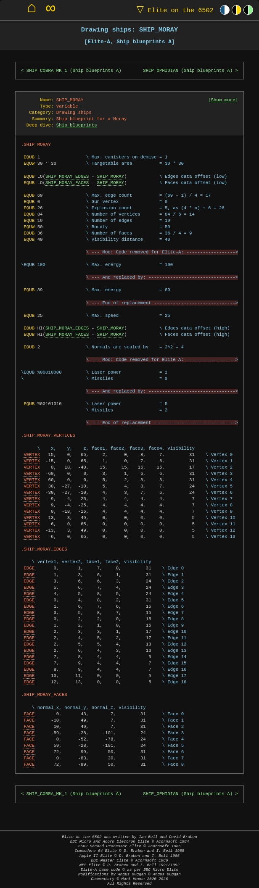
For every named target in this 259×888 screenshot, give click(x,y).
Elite (173, 9)
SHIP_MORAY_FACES (67, 183)
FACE (29, 714)
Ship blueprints (76, 125)
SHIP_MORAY (110, 176)
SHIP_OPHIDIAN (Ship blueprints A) (188, 71)
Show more (223, 100)
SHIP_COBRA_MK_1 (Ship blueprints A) (74, 71)
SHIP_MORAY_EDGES (67, 176)
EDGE (29, 568)
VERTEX (32, 455)
